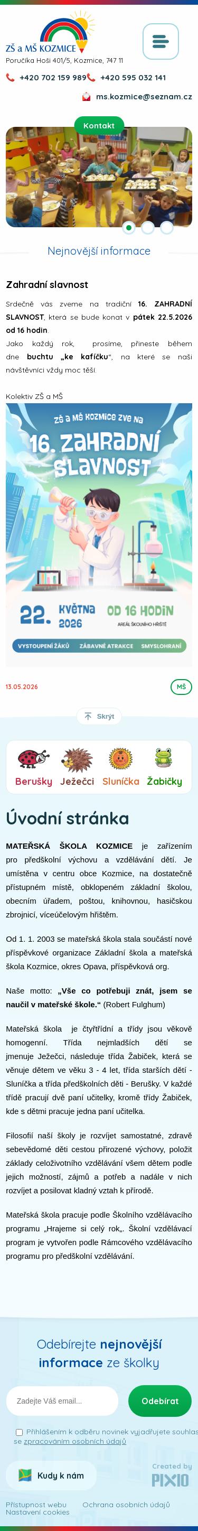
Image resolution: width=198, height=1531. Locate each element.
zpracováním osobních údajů (75, 1441)
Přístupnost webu (36, 1504)
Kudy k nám (60, 1475)
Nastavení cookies (38, 1512)
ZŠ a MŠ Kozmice (51, 31)
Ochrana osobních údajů (126, 1504)
